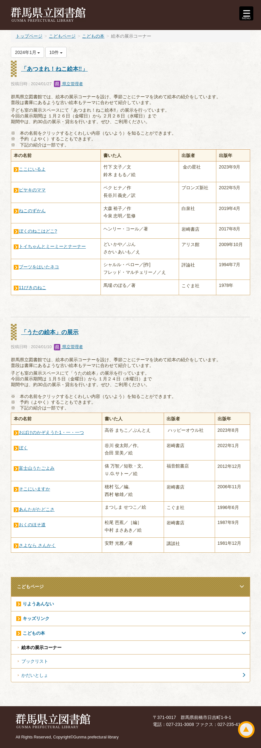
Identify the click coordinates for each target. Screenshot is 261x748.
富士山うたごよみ (37, 468)
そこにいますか (34, 488)
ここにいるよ (32, 169)
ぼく (23, 447)
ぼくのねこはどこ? (38, 231)
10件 (56, 52)
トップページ (29, 36)
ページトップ (246, 729)
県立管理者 (68, 83)
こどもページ (62, 36)
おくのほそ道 (32, 524)
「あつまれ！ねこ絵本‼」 (54, 69)
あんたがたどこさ (37, 509)
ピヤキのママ (32, 189)
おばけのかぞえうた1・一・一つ (51, 432)
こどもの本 (93, 36)
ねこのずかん (32, 210)
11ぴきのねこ (32, 287)
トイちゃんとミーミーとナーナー (52, 246)
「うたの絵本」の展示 (49, 332)
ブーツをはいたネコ (39, 266)
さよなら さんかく (37, 545)
